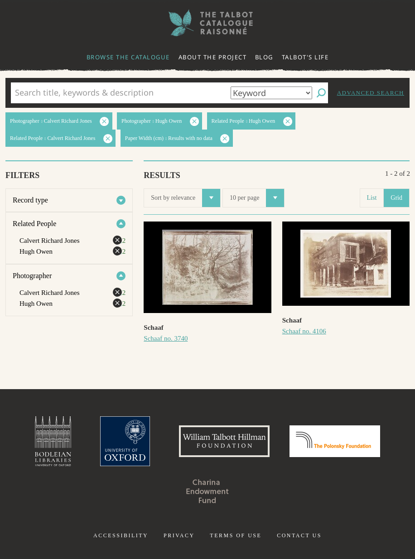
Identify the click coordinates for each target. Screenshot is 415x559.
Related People (34, 223)
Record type (30, 200)
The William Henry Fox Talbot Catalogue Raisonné (207, 23)
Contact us (299, 535)
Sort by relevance (185, 198)
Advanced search (370, 92)
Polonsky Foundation (335, 441)
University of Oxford (125, 441)
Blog (264, 57)
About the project (213, 57)
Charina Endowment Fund (207, 491)
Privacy (179, 535)
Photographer (32, 276)
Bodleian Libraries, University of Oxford (53, 441)
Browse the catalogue (128, 57)
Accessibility (120, 535)
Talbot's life (305, 57)
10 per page (257, 198)
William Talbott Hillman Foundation (224, 441)
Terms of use (235, 535)
